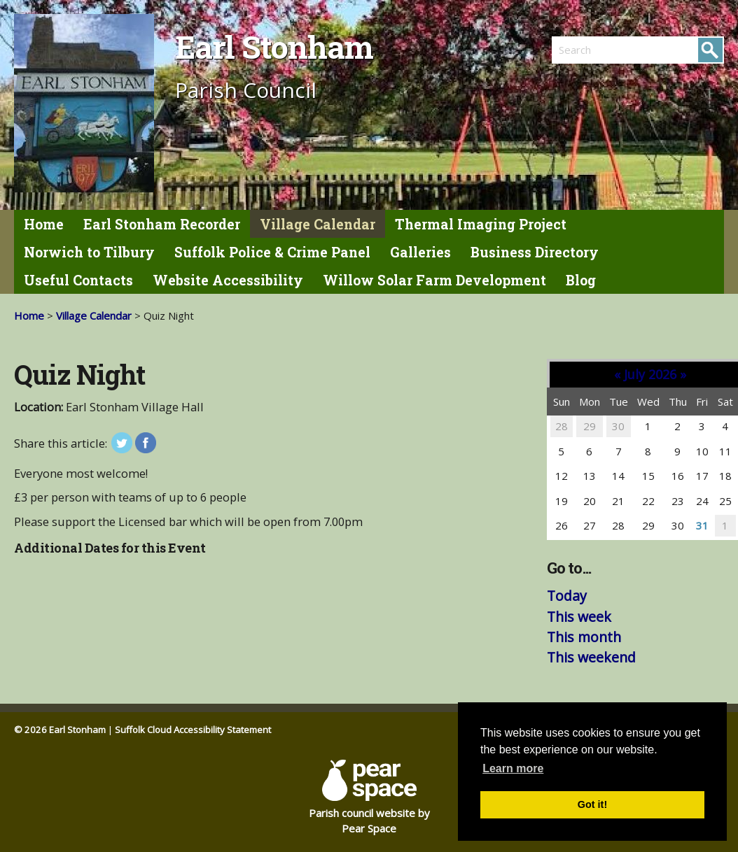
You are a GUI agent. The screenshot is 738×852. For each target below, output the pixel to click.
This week (579, 616)
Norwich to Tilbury (89, 252)
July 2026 (650, 374)
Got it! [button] (592, 804)
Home (44, 224)
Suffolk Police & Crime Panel (272, 252)
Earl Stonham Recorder (161, 224)
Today (567, 595)
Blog (581, 280)
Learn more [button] (512, 768)
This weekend (591, 657)
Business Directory (535, 252)
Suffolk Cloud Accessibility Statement (193, 729)
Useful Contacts (78, 280)
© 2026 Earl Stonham (60, 729)
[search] (595, 49)
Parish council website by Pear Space (369, 797)
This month (584, 636)
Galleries (420, 252)
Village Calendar (317, 224)
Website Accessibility (228, 280)
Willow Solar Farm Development (434, 280)
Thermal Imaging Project (480, 224)
